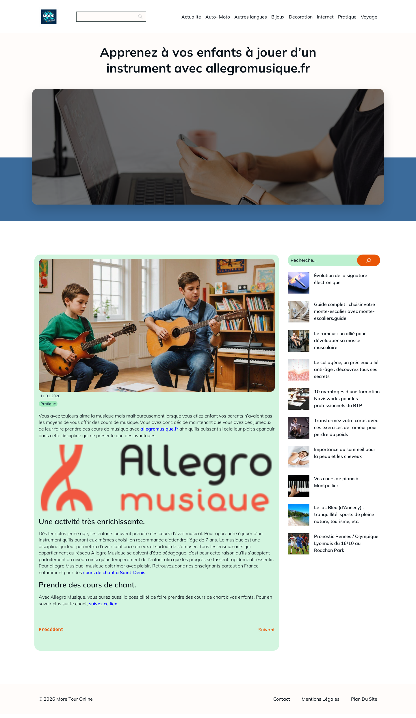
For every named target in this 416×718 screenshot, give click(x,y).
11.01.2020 (50, 400)
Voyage (369, 19)
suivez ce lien (103, 608)
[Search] (111, 19)
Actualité (191, 19)
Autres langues (250, 19)
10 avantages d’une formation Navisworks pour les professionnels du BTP (329, 358)
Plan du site (364, 703)
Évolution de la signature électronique (332, 280)
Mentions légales (320, 703)
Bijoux (278, 19)
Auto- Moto (217, 19)
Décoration (301, 19)
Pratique (347, 19)
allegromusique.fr (159, 433)
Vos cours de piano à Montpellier (327, 417)
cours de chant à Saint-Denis (114, 577)
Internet (325, 19)
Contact (281, 703)
